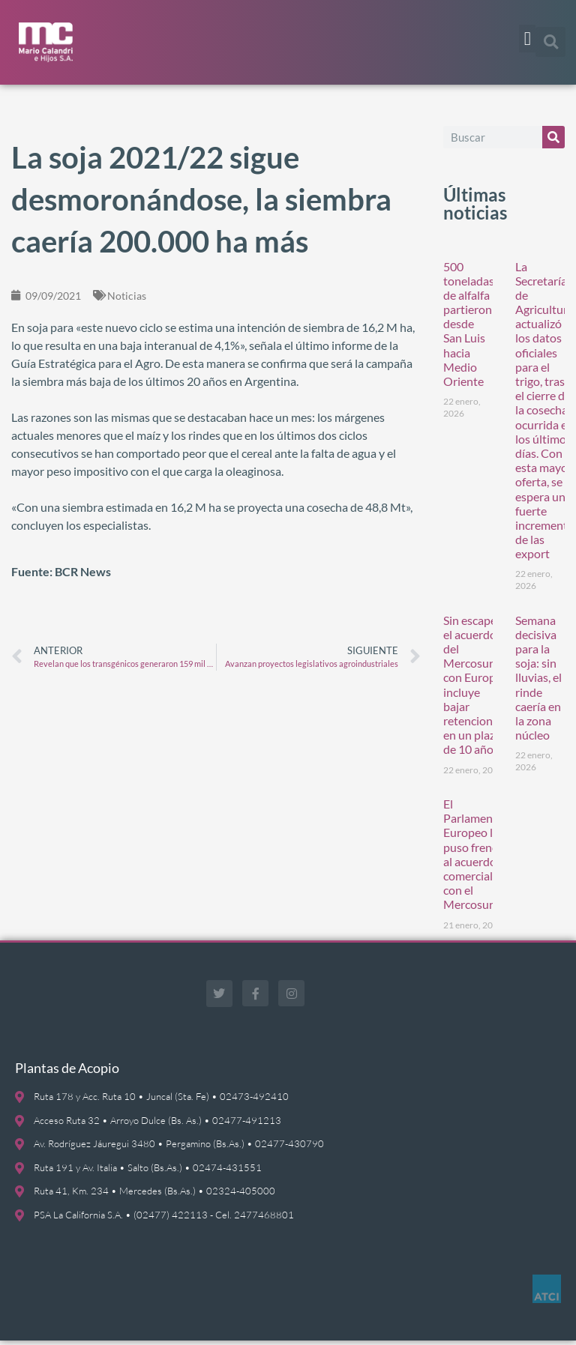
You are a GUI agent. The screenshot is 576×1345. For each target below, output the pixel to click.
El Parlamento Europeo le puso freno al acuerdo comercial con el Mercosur (473, 857)
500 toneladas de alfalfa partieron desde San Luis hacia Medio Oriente (468, 328)
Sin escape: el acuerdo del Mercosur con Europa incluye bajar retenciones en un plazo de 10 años (473, 689)
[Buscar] (553, 141)
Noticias (126, 299)
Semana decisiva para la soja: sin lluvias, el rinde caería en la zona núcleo (538, 681)
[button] (527, 39)
